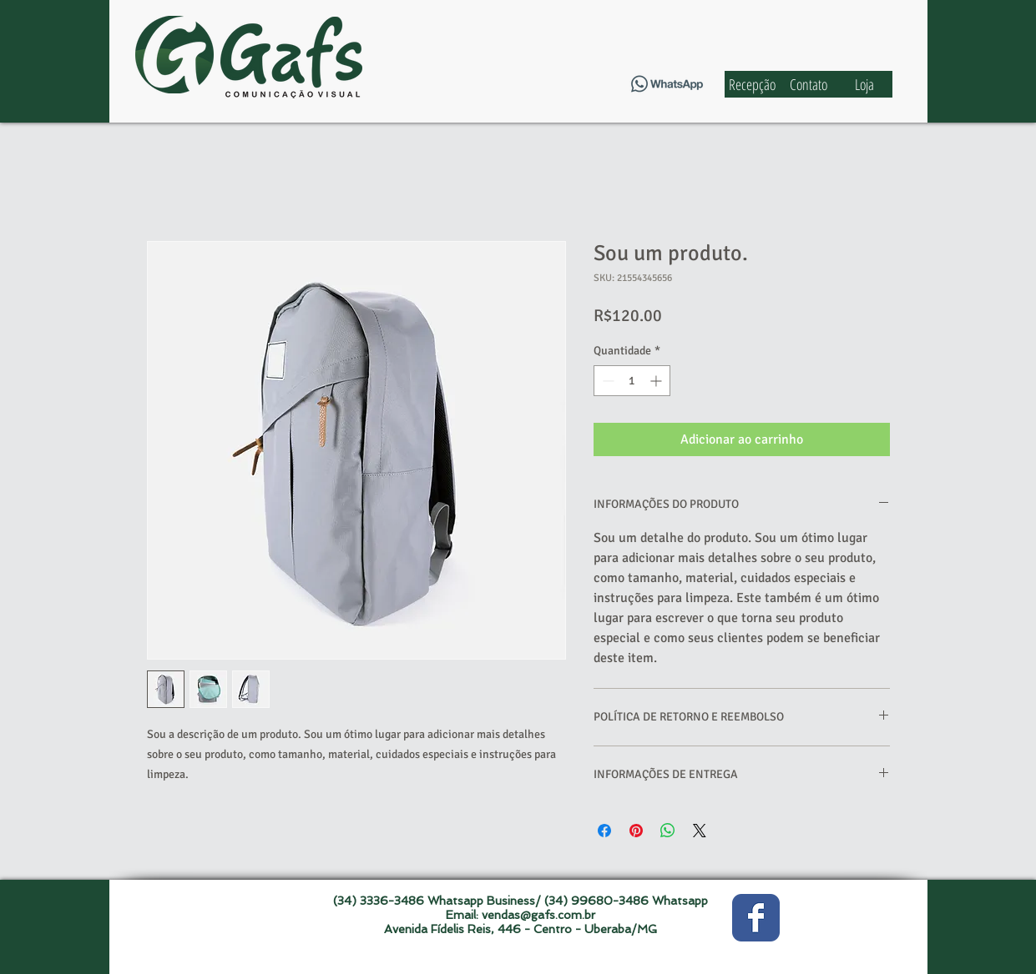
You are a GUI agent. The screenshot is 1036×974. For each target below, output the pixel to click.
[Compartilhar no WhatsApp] (668, 831)
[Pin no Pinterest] (636, 831)
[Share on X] (700, 831)
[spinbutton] (632, 380)
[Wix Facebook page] (756, 917)
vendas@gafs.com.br (538, 914)
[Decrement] (606, 380)
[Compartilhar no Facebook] (604, 831)
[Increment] (657, 380)
